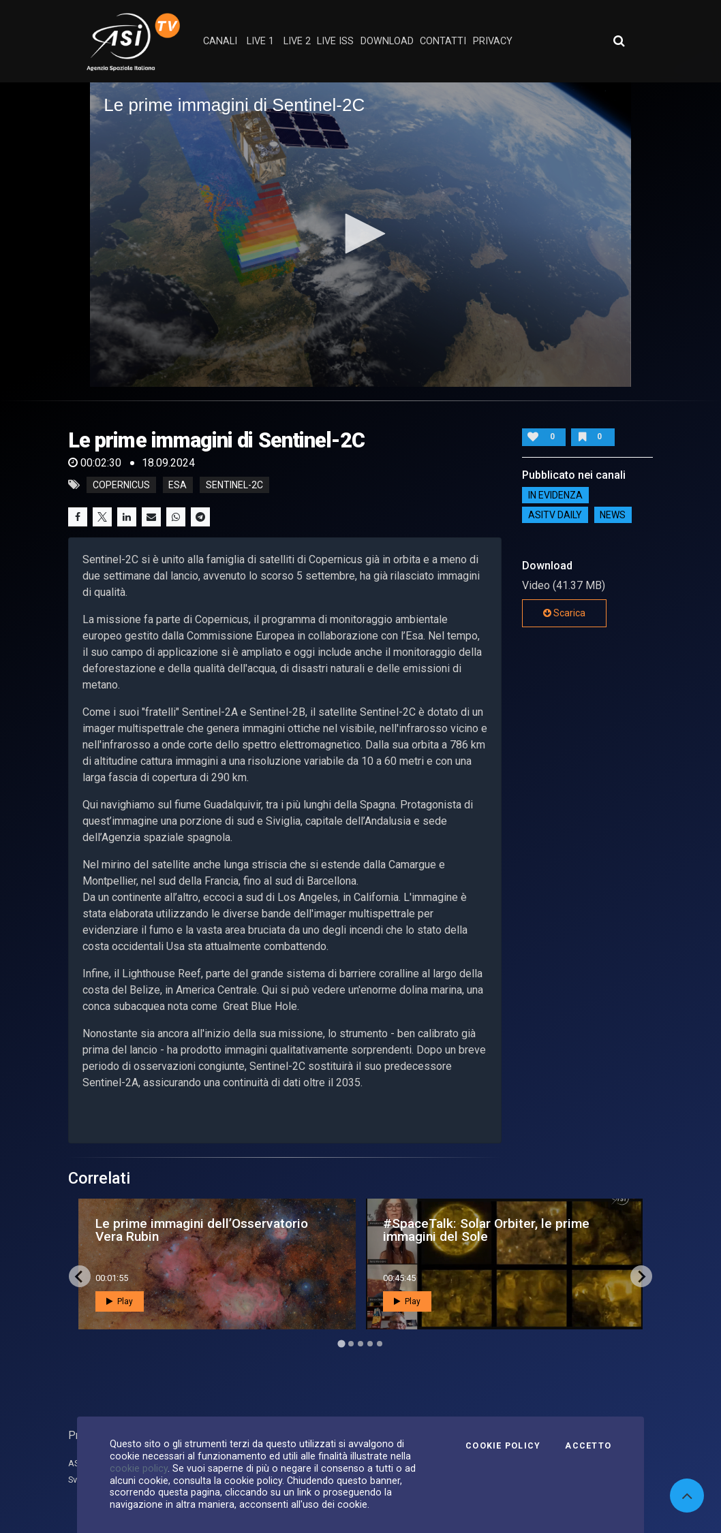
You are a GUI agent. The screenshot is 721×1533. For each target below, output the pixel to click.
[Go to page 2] (351, 1343)
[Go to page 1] (341, 1344)
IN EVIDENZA (555, 495)
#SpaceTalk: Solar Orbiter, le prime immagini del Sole (486, 1230)
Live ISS (335, 41)
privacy (492, 41)
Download (387, 41)
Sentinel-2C (234, 484)
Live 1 (260, 41)
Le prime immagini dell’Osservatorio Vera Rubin (201, 1230)
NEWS (613, 514)
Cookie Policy (502, 1446)
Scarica (564, 612)
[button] (360, 234)
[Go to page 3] (360, 1343)
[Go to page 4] (370, 1343)
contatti (443, 41)
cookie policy (139, 1468)
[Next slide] (641, 1276)
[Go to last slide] (80, 1276)
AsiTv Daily (555, 514)
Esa (177, 484)
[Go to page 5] (379, 1343)
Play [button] (119, 1301)
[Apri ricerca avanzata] (619, 41)
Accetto (588, 1446)
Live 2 (297, 41)
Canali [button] (220, 41)
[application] (360, 234)
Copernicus (121, 484)
